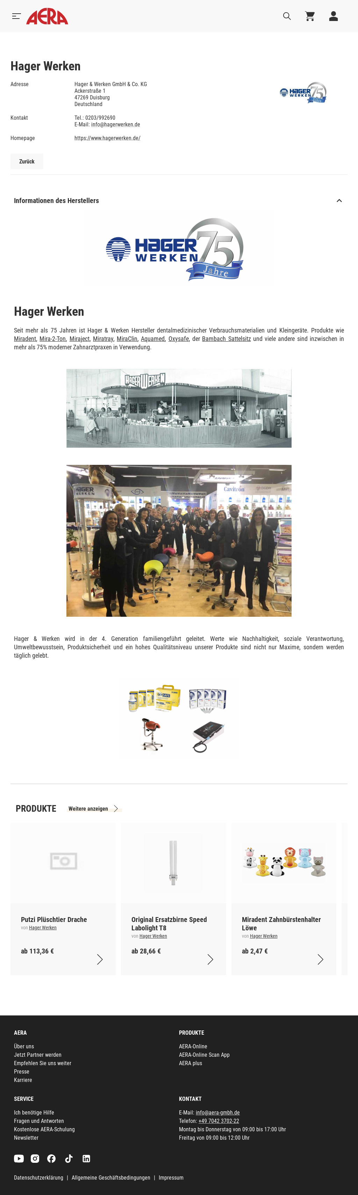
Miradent (25, 338)
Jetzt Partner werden (38, 1054)
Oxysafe (179, 338)
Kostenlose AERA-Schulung (44, 1129)
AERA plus (190, 1063)
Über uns (24, 1046)
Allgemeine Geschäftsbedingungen (111, 1177)
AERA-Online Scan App (204, 1054)
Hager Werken (43, 927)
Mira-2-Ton (53, 338)
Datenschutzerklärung (38, 1177)
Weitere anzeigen (88, 808)
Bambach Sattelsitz (226, 338)
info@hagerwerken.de (115, 124)
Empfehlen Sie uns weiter (42, 1063)
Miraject (80, 338)
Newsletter (26, 1137)
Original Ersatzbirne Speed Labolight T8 (169, 923)
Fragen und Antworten (39, 1121)
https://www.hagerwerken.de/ (107, 138)
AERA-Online (193, 1046)
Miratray (103, 338)
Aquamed (153, 338)
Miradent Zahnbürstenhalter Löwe (281, 923)
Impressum (171, 1177)
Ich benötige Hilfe (34, 1112)
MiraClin (127, 338)
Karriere (23, 1080)
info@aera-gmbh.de (218, 1112)
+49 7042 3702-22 (219, 1121)
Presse (21, 1071)
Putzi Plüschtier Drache (54, 919)
